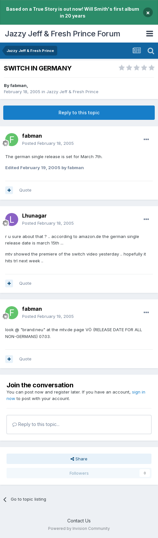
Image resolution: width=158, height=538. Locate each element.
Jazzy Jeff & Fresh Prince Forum (62, 33)
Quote (25, 190)
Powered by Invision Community (79, 528)
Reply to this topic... (35, 424)
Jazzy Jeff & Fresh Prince (72, 91)
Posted (48, 143)
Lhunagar (34, 215)
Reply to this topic (79, 112)
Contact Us (79, 520)
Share (79, 459)
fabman (18, 85)
